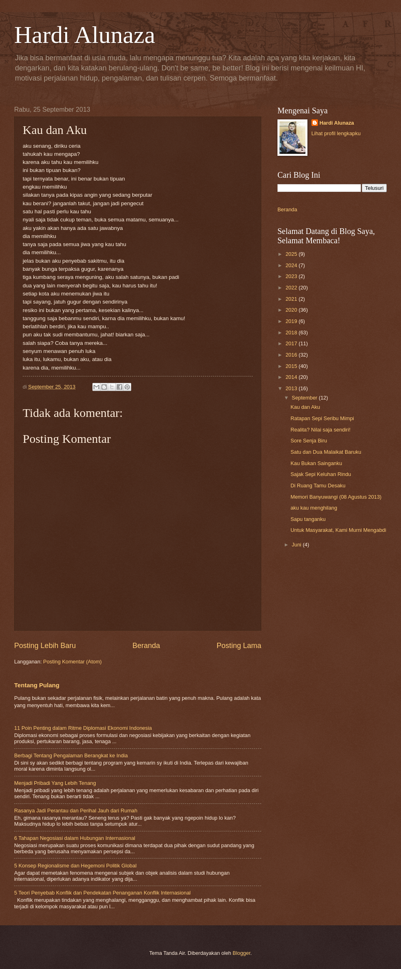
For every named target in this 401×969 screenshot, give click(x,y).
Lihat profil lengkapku (336, 133)
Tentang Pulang (37, 685)
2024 (292, 265)
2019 (292, 321)
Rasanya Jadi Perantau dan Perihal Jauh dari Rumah (75, 811)
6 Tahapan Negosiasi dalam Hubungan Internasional (74, 838)
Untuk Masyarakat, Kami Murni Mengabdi (338, 530)
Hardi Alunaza (84, 34)
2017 (292, 343)
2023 (292, 276)
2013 (292, 388)
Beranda (146, 646)
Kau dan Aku (305, 407)
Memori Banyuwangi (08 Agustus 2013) (336, 497)
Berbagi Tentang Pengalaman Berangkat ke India (71, 755)
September (305, 398)
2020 (292, 310)
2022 (292, 288)
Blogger (241, 953)
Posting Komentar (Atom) (72, 662)
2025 (292, 254)
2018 (292, 332)
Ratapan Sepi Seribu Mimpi (322, 418)
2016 (292, 355)
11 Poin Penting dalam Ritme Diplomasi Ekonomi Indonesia (83, 728)
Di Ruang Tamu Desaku (318, 485)
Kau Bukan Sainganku (316, 463)
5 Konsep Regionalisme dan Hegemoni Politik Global (75, 866)
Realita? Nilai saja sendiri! (320, 430)
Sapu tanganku (308, 519)
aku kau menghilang (313, 508)
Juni (297, 545)
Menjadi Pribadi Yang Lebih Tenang (55, 783)
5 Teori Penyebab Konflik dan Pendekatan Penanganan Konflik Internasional (102, 893)
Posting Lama (239, 646)
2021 (292, 299)
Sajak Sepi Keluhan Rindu (320, 474)
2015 (292, 366)
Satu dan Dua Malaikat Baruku (325, 452)
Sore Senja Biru (308, 441)
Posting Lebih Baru (45, 646)
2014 (292, 377)
